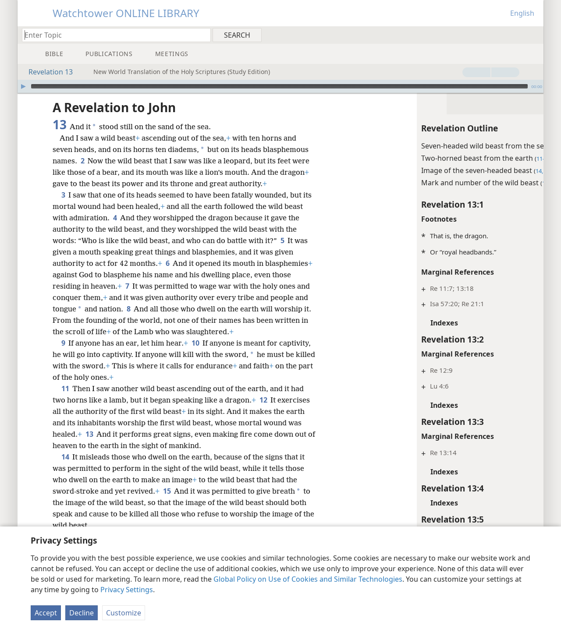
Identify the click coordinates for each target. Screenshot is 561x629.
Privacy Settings (126, 589)
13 (89, 445)
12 (263, 411)
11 (65, 400)
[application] (280, 86)
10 (195, 354)
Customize (123, 613)
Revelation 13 (46, 72)
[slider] (279, 86)
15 (166, 502)
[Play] (23, 86)
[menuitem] (533, 35)
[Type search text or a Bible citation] (112, 34)
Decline (81, 613)
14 (65, 468)
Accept (46, 613)
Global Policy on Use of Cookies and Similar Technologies (307, 579)
